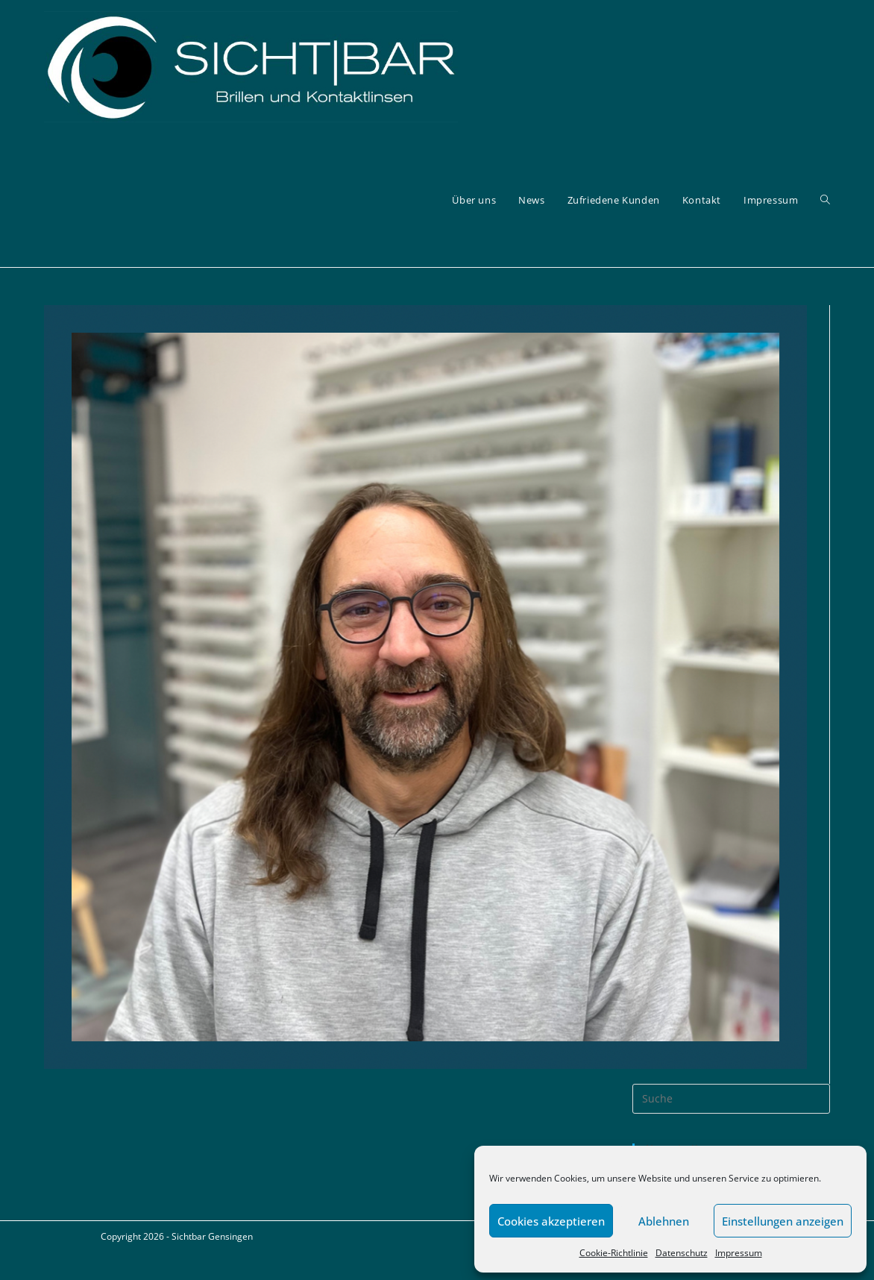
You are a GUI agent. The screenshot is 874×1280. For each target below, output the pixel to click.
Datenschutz (682, 1252)
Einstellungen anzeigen (782, 1221)
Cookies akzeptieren (551, 1221)
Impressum (738, 1252)
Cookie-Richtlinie (613, 1252)
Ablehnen (663, 1221)
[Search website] (825, 200)
